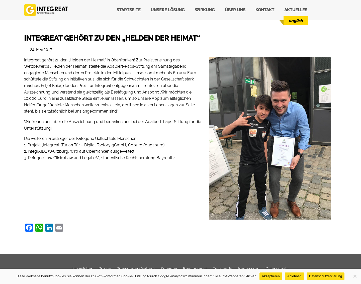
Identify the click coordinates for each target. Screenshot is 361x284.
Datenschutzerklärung (325, 276)
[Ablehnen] (354, 276)
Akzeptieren (271, 276)
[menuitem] (296, 20)
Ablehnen (294, 276)
